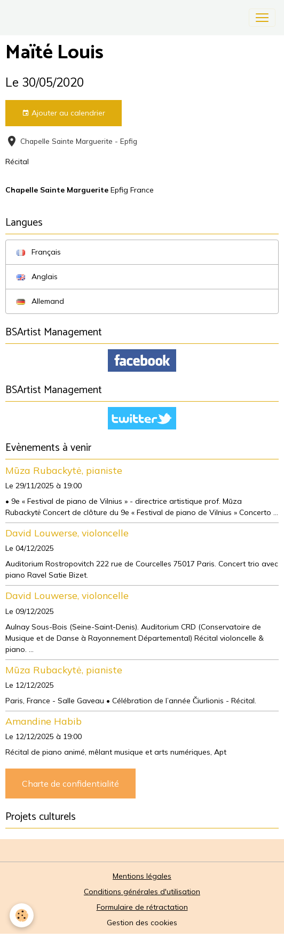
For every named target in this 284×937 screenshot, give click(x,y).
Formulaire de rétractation (142, 907)
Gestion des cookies (142, 922)
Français (39, 252)
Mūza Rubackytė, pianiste (63, 470)
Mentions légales (142, 876)
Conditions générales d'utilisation (142, 891)
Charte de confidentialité (70, 783)
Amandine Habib (43, 721)
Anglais (37, 276)
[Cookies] (22, 915)
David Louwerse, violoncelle (67, 533)
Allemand (40, 301)
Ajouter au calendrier (63, 113)
